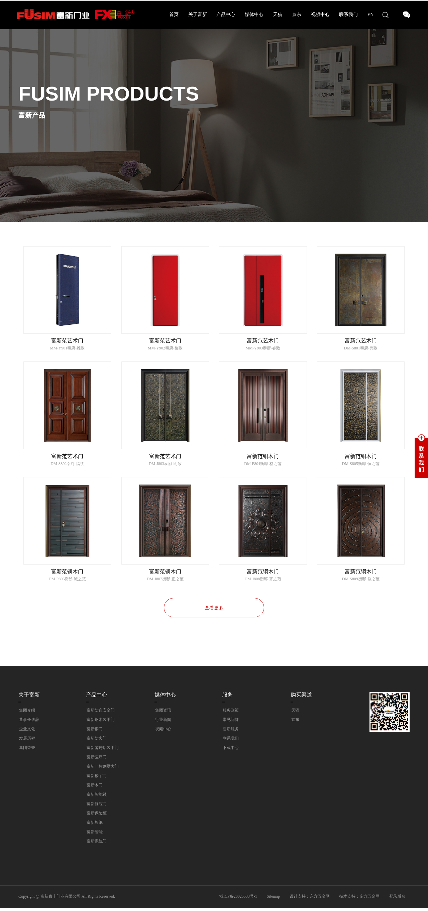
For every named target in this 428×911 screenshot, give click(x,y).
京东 (296, 14)
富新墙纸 (94, 825)
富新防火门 (96, 741)
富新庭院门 (96, 806)
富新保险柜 (96, 816)
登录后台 (397, 899)
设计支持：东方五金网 (310, 899)
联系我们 (348, 14)
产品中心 (225, 14)
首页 (174, 14)
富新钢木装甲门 (100, 722)
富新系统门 (96, 844)
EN (370, 14)
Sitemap (273, 899)
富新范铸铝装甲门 (102, 750)
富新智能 (94, 834)
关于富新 (197, 14)
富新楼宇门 (96, 778)
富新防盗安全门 (100, 713)
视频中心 (320, 14)
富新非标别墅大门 (102, 769)
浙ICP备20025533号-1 (238, 899)
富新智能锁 (96, 797)
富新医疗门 (96, 760)
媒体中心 (254, 14)
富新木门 (94, 788)
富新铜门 (94, 732)
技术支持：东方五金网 (359, 899)
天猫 (277, 14)
